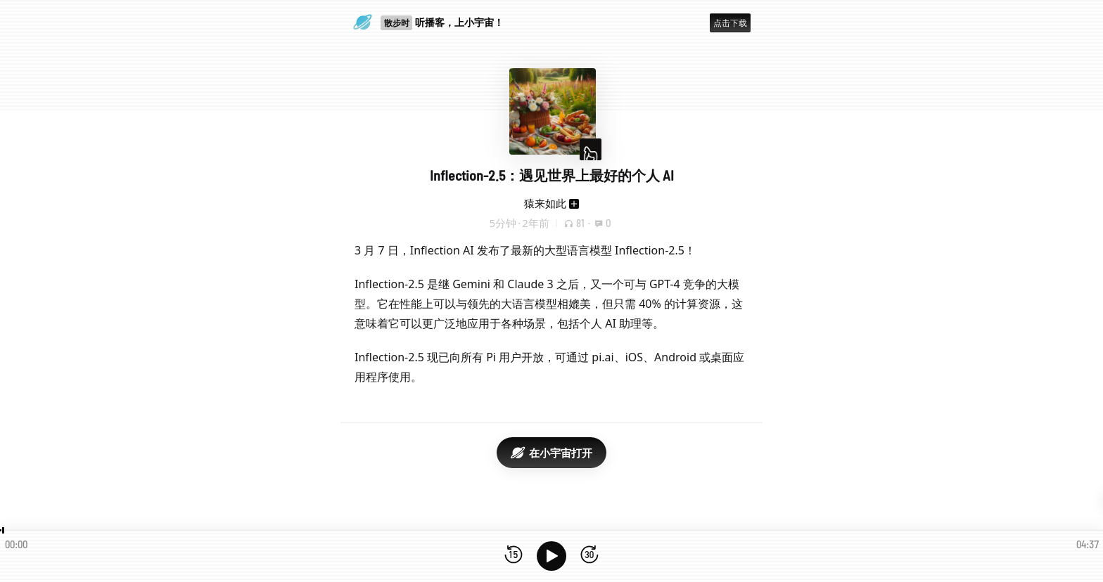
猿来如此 (545, 203)
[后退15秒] (513, 555)
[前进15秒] (589, 555)
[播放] (551, 556)
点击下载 (730, 23)
